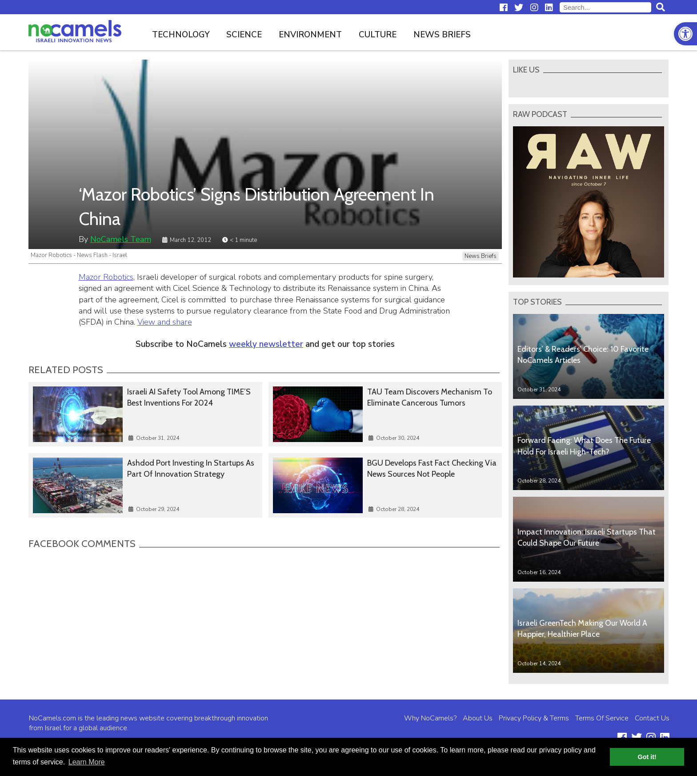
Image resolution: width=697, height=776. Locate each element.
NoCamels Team (120, 239)
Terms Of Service (602, 718)
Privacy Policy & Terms (534, 718)
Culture (378, 34)
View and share (164, 322)
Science (244, 34)
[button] (685, 33)
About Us (478, 718)
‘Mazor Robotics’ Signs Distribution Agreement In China (256, 206)
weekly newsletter (266, 344)
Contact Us (652, 718)
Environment (310, 34)
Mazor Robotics (106, 277)
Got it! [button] (647, 756)
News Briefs (442, 34)
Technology (181, 34)
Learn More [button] (86, 762)
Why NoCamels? (430, 718)
